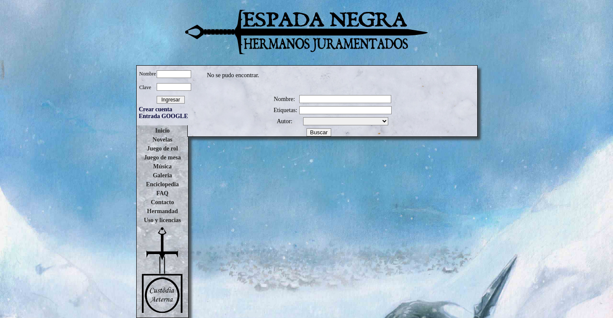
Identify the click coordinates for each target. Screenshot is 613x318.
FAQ (162, 193)
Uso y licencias (162, 220)
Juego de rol (162, 148)
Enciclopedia (162, 184)
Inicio (162, 130)
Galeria (162, 175)
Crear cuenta (155, 109)
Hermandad (162, 211)
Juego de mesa (162, 157)
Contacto (162, 202)
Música (162, 166)
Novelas (162, 139)
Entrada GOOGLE (163, 116)
